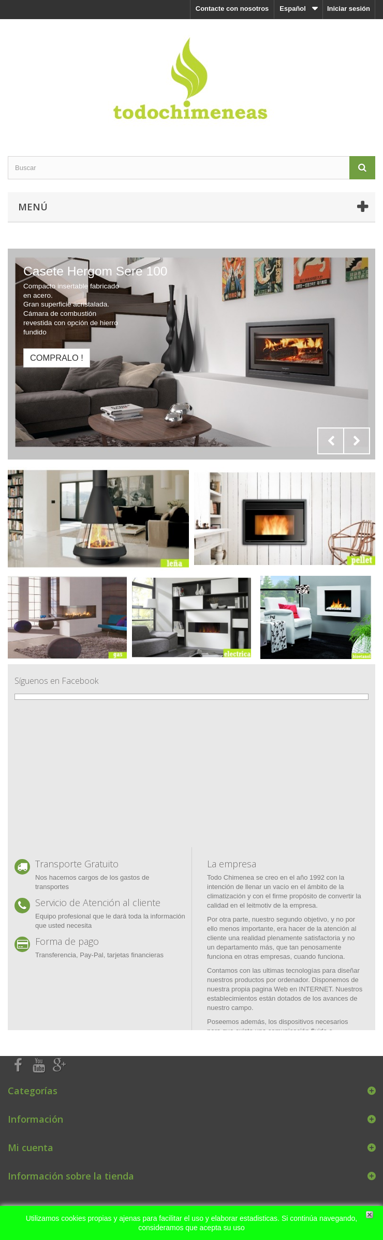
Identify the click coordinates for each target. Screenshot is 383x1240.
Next (356, 440)
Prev (330, 440)
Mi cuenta (30, 1147)
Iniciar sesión (348, 8)
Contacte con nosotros (232, 8)
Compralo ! (56, 357)
